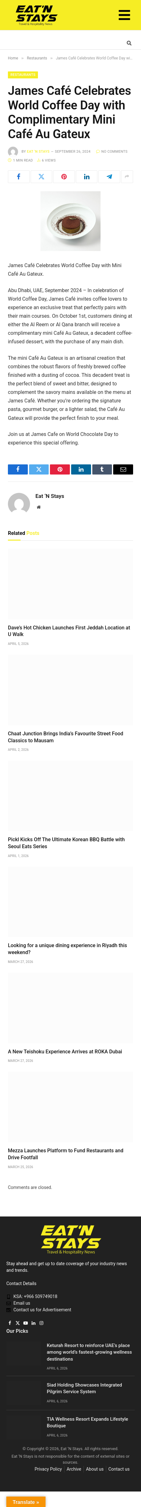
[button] (124, 16)
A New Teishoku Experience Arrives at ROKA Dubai (65, 1052)
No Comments (111, 152)
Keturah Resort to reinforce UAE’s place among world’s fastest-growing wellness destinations (89, 1352)
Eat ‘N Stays (38, 152)
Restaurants (22, 75)
